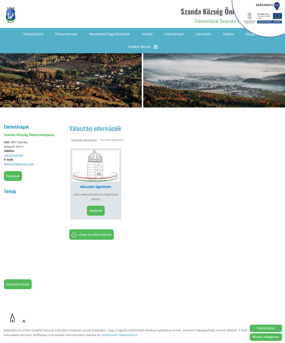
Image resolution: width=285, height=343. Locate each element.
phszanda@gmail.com (19, 164)
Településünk (33, 34)
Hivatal (147, 34)
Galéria (228, 34)
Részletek (95, 211)
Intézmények (174, 34)
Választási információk (84, 139)
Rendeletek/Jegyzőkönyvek (109, 34)
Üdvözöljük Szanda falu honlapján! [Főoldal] (225, 15)
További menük (143, 47)
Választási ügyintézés (95, 187)
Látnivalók (203, 34)
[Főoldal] (10, 15)
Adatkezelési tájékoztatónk (120, 335)
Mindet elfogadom (266, 337)
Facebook (13, 176)
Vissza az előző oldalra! (95, 235)
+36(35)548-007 (14, 155)
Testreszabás (266, 328)
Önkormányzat (66, 34)
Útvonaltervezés (17, 284)
